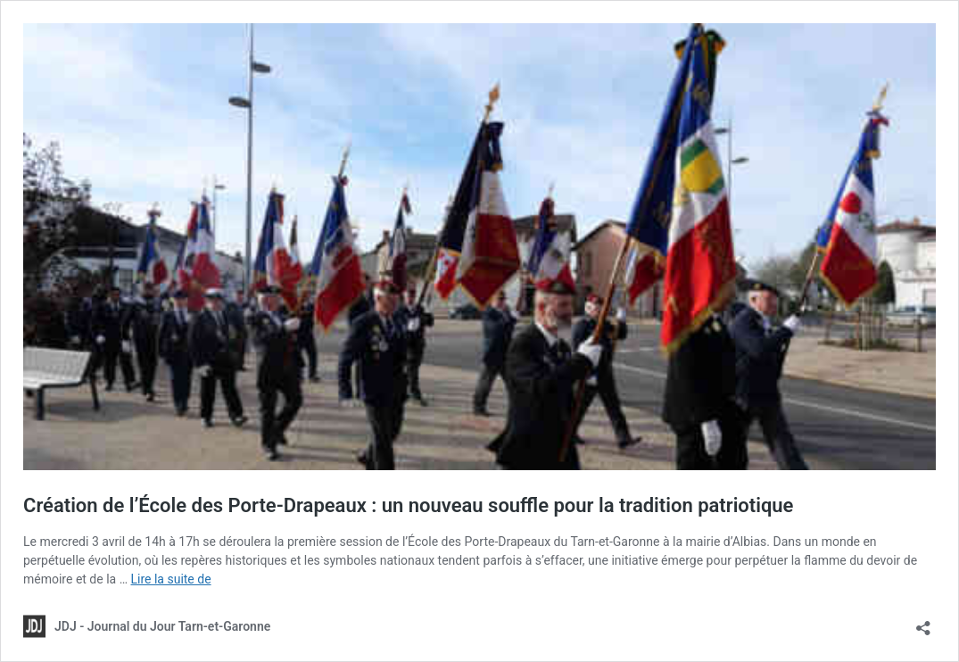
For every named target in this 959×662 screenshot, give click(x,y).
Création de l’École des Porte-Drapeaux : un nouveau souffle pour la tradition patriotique (408, 505)
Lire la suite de (170, 579)
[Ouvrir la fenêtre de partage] (923, 622)
